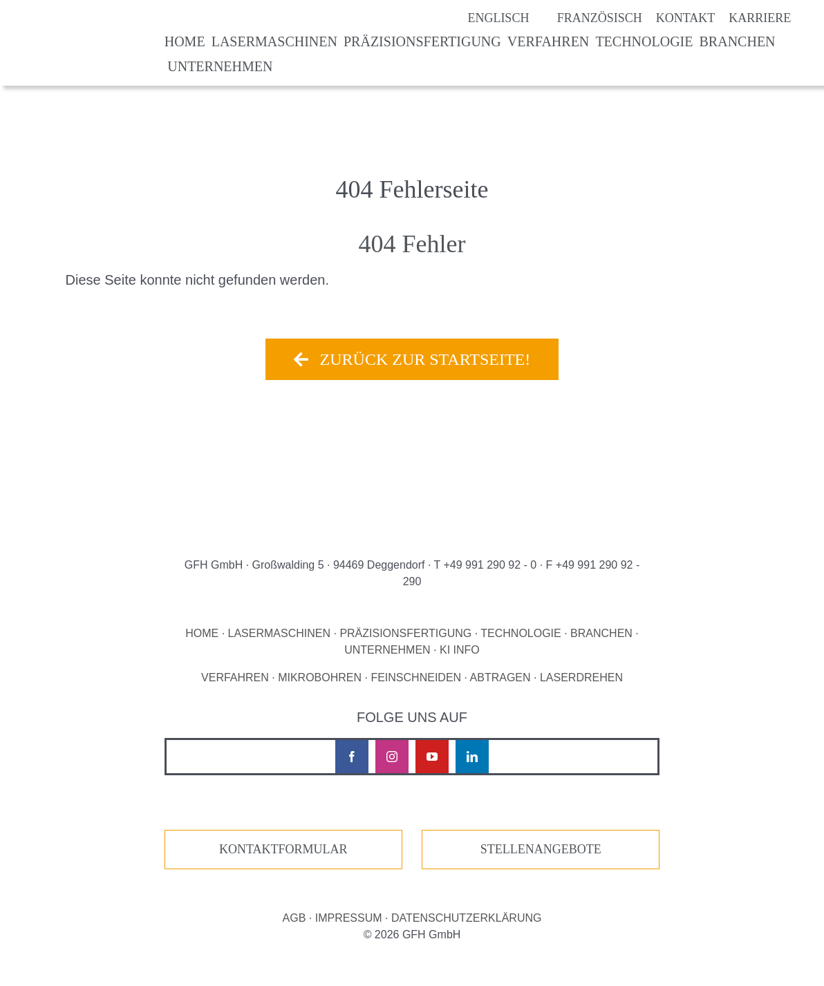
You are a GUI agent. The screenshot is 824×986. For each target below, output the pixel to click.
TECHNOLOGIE (520, 633)
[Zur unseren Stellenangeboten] (540, 849)
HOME (201, 633)
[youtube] (432, 756)
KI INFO (460, 650)
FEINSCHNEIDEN (416, 677)
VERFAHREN (235, 677)
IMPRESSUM (348, 918)
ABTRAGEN (500, 677)
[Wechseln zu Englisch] (484, 18)
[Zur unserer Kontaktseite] (283, 849)
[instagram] (392, 756)
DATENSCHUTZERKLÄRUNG (466, 918)
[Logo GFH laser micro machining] (83, 26)
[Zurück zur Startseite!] (412, 359)
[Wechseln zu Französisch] (585, 18)
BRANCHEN (601, 633)
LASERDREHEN (581, 677)
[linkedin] (472, 756)
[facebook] (351, 756)
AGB (294, 918)
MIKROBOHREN (320, 677)
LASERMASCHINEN (279, 633)
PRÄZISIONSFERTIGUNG (405, 633)
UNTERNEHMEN (387, 650)
